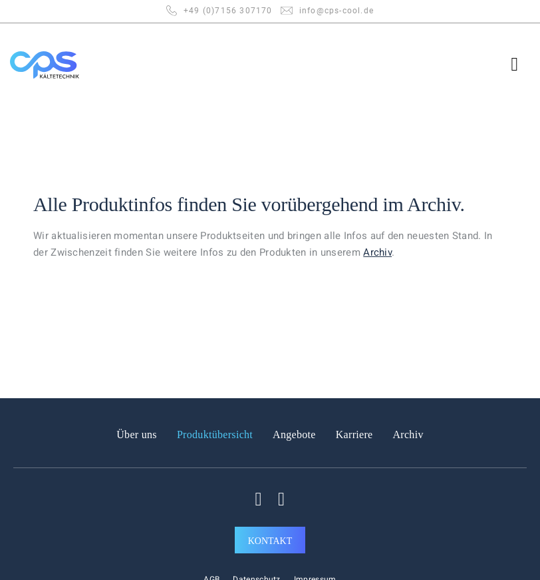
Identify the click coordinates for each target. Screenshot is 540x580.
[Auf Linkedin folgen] (281, 499)
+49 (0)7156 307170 (228, 10)
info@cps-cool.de (336, 10)
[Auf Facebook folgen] (258, 499)
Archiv (433, 204)
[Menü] (521, 65)
